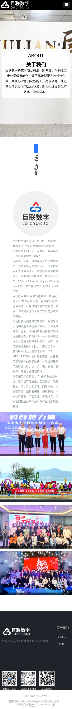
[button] (66, 5)
